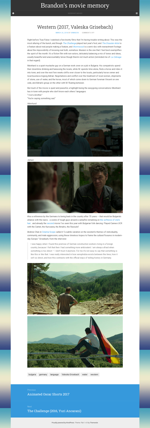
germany (43, 374)
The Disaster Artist (110, 43)
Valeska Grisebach (70, 374)
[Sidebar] (13, 13)
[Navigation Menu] (136, 13)
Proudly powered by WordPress (63, 423)
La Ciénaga (116, 57)
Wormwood (78, 46)
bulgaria (32, 374)
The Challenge (69, 43)
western (94, 374)
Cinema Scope (48, 232)
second (50, 223)
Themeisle (94, 423)
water (84, 374)
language (54, 374)
